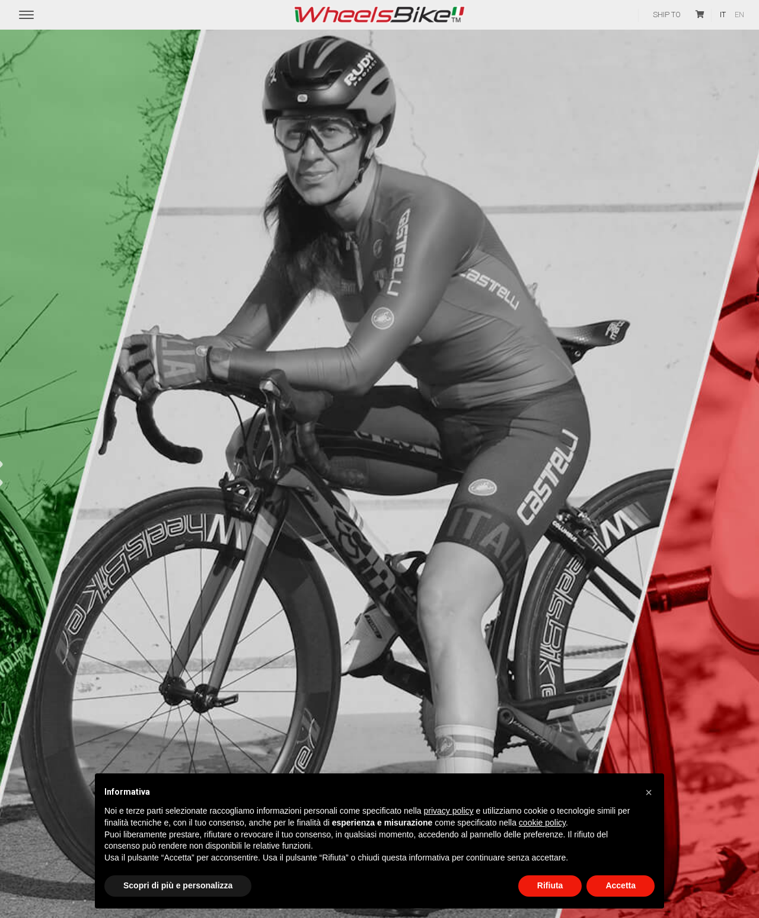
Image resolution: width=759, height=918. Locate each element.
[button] (648, 792)
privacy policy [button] (449, 810)
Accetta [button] (620, 885)
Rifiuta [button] (550, 885)
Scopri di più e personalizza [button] (177, 885)
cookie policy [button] (542, 822)
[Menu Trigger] (26, 15)
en (739, 14)
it (723, 14)
